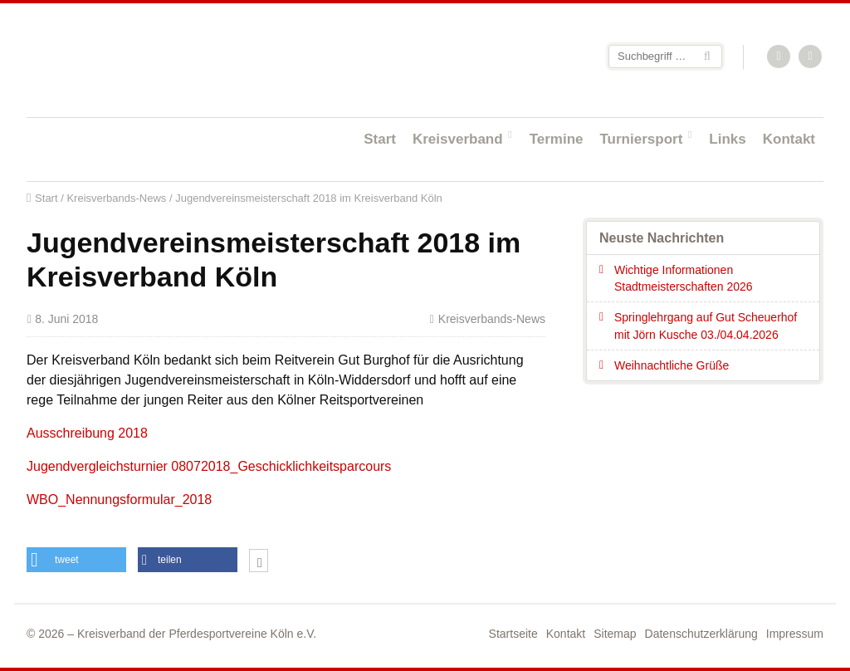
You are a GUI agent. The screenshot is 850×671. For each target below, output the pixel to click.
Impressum (794, 633)
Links (727, 139)
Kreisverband (458, 139)
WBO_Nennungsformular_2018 (119, 499)
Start (380, 139)
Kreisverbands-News (116, 198)
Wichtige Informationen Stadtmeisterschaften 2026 (683, 278)
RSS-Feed (779, 57)
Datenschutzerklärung (701, 633)
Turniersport (641, 139)
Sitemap (615, 633)
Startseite (134, 59)
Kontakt (789, 139)
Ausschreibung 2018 (87, 433)
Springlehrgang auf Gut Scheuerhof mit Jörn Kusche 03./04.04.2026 (705, 325)
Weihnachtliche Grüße (671, 365)
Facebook (811, 57)
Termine (557, 139)
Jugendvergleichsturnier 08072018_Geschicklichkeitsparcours (209, 466)
